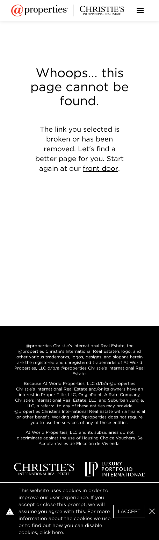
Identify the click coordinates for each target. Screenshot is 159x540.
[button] (152, 511)
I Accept (129, 511)
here (57, 532)
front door (100, 168)
